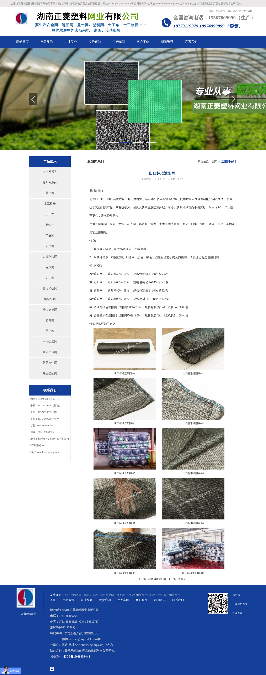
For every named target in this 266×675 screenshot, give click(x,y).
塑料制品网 (107, 594)
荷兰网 (50, 331)
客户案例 (141, 600)
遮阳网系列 (50, 182)
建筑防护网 (91, 594)
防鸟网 (50, 320)
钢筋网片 (174, 594)
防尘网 (50, 277)
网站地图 (221, 10)
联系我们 (178, 600)
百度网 (121, 594)
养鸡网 (50, 267)
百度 (211, 10)
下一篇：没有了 (177, 579)
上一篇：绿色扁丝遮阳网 (152, 579)
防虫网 (50, 246)
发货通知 (105, 600)
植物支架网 (50, 309)
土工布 (50, 214)
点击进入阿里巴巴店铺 (240, 10)
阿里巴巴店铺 (73, 594)
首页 (214, 161)
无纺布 (50, 224)
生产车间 (123, 600)
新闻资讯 (160, 600)
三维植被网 (50, 288)
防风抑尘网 (50, 362)
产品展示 (68, 600)
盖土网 (50, 193)
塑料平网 (50, 299)
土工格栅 (50, 203)
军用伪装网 (50, 341)
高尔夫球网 (50, 352)
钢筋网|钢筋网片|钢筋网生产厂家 (146, 594)
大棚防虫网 (50, 256)
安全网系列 (50, 171)
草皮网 (50, 235)
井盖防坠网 (50, 373)
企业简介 (86, 600)
